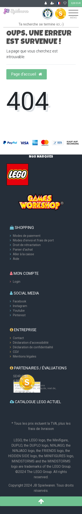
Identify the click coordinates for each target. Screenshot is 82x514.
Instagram (20, 306)
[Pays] (59, 3)
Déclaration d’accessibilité (31, 342)
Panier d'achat (23, 249)
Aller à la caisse (23, 254)
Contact (18, 338)
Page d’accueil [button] (26, 74)
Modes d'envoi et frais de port (33, 240)
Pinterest (19, 315)
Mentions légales (24, 356)
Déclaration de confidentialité (33, 347)
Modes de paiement (26, 235)
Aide (16, 259)
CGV (16, 352)
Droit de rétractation (27, 245)
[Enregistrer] (52, 3)
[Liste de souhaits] (65, 3)
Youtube (19, 310)
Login (16, 281)
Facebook (19, 301)
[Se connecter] (45, 3)
